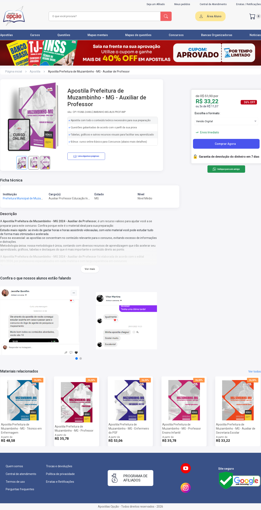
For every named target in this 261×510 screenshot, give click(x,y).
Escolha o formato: (207, 113)
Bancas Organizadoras (216, 35)
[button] (76, 358)
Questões (63, 35)
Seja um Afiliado (156, 4)
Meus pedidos (182, 4)
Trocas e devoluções (59, 466)
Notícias (255, 35)
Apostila (35, 71)
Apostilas (6, 35)
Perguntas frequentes (20, 489)
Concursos (176, 35)
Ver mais (90, 269)
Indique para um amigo (226, 169)
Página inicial (13, 71)
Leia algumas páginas (86, 156)
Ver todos (254, 371)
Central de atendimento (21, 474)
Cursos (35, 35)
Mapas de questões (138, 35)
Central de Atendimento (213, 4)
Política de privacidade (60, 474)
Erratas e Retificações (60, 481)
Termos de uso (15, 481)
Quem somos (14, 466)
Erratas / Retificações (248, 4)
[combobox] (104, 16)
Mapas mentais (98, 35)
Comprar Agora (225, 143)
